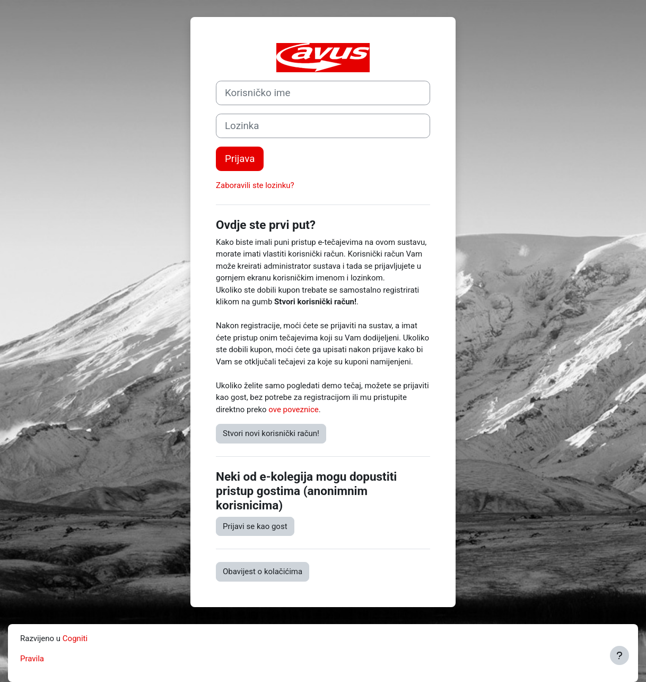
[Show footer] (619, 655)
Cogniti (75, 638)
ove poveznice (293, 409)
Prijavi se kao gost (255, 526)
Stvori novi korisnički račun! (271, 433)
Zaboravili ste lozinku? (255, 185)
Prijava (240, 159)
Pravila (32, 658)
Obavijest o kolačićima (262, 571)
